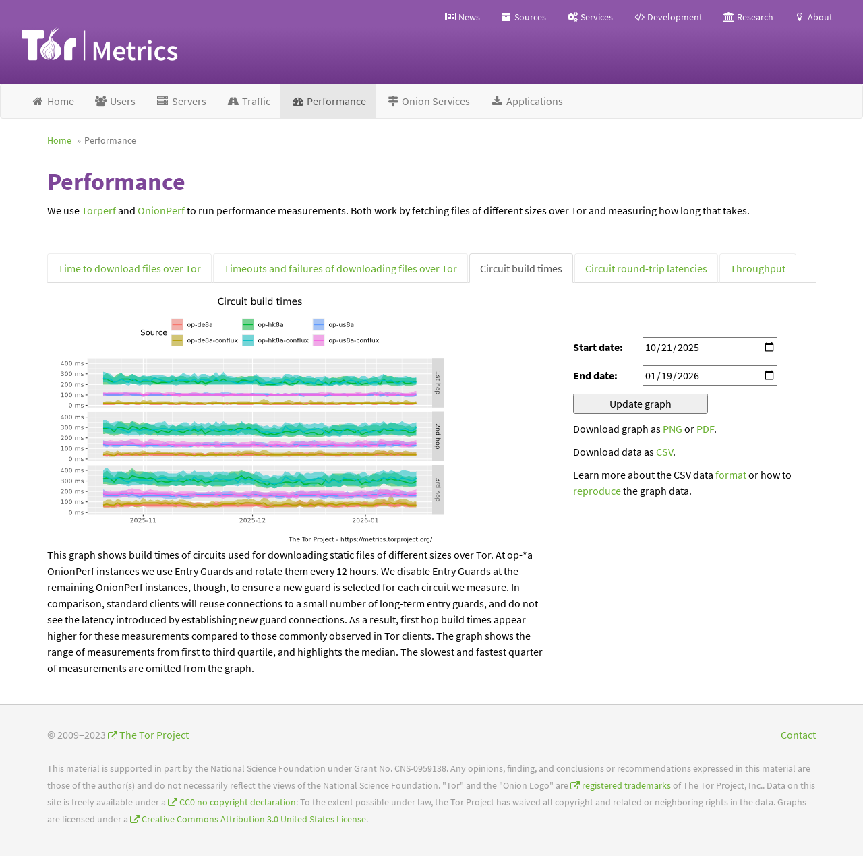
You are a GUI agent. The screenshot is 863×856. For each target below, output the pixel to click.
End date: (595, 375)
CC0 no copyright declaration (237, 802)
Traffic (249, 101)
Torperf (99, 210)
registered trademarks (626, 785)
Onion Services (428, 101)
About (813, 17)
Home (52, 101)
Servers (181, 101)
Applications (526, 101)
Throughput (757, 268)
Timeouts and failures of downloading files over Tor (340, 268)
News (462, 17)
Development (668, 17)
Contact (798, 734)
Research (748, 17)
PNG (672, 428)
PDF (705, 428)
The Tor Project (154, 734)
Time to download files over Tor (129, 268)
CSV (664, 451)
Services (589, 17)
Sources (523, 17)
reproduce (597, 490)
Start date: (598, 347)
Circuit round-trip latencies (646, 268)
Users (115, 101)
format (730, 474)
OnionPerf (161, 210)
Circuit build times (521, 268)
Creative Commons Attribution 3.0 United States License (254, 819)
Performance (328, 101)
